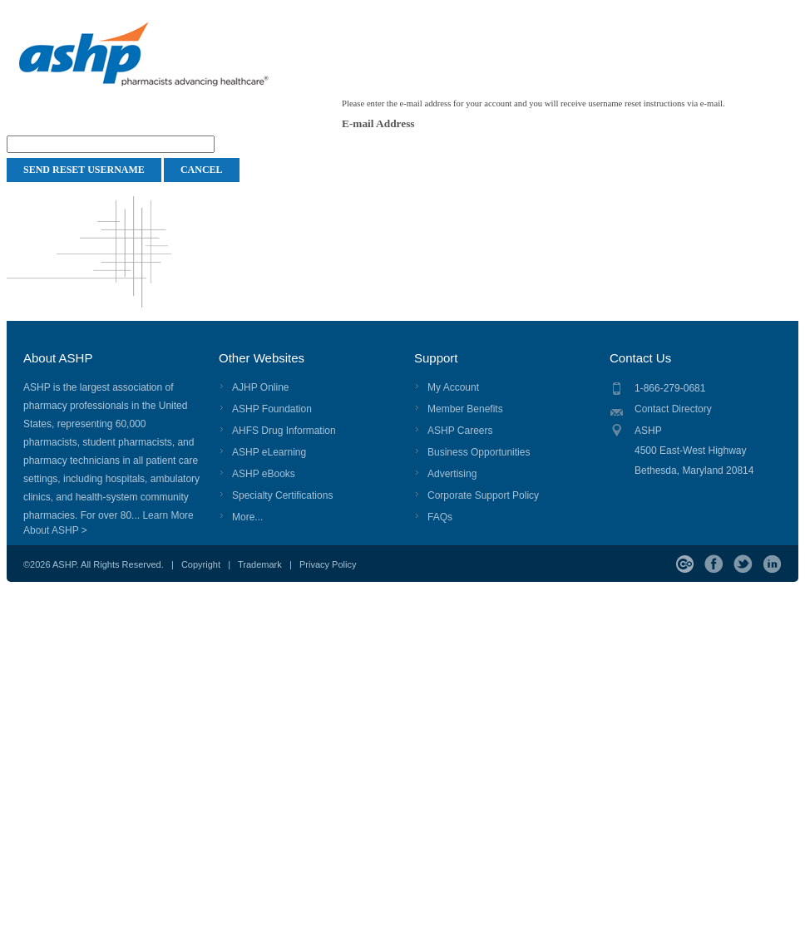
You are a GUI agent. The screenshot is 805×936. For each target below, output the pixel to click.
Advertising (452, 474)
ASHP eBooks (263, 474)
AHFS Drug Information (284, 430)
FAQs (439, 517)
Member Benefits (465, 409)
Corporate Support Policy (483, 495)
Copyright (200, 564)
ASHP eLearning (269, 452)
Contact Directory (673, 409)
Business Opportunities (478, 452)
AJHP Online (260, 387)
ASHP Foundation (272, 409)
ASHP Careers (459, 430)
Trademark (260, 564)
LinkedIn (772, 564)
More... (247, 517)
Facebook (714, 564)
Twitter (743, 564)
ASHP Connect (684, 564)
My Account (453, 387)
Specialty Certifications (282, 495)
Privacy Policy (327, 564)
